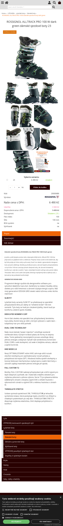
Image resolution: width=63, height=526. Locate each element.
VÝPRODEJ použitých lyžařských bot (19, 451)
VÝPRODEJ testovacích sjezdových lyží (18, 423)
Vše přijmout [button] (16, 522)
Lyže (5, 418)
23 (14, 180)
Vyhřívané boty (11, 446)
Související (9, 238)
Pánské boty (10, 432)
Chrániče (7, 474)
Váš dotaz (8, 243)
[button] (31, 518)
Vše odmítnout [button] (46, 522)
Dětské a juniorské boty (14, 442)
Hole (5, 470)
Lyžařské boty (8, 428)
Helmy (6, 465)
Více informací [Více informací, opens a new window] (36, 506)
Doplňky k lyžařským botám (16, 456)
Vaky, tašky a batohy (11, 479)
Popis (6, 233)
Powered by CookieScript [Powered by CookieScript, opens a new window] (53, 525)
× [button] (60, 497)
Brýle (5, 460)
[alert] (31, 510)
